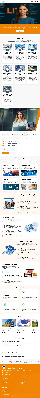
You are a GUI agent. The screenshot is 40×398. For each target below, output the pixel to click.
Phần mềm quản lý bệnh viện (20, 74)
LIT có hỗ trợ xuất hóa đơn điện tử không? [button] (10, 352)
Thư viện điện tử (23, 381)
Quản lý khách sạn (5, 381)
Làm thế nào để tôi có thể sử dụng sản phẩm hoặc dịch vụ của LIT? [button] (15, 356)
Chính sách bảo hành (5, 394)
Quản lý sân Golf (4, 382)
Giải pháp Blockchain (24, 383)
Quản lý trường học (5, 378)
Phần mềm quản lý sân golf (32, 74)
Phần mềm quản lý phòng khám (7, 53)
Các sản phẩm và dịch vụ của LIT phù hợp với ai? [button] (11, 345)
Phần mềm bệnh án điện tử (7, 74)
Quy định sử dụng (5, 390)
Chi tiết (7, 61)
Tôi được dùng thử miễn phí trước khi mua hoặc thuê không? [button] (13, 348)
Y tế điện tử (22, 378)
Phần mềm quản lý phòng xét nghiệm (20, 53)
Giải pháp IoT (23, 382)
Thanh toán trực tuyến (24, 385)
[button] (15, 35)
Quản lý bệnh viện (5, 379)
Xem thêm (4, 332)
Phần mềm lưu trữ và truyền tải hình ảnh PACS (7, 95)
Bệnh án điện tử (23, 379)
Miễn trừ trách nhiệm (5, 391)
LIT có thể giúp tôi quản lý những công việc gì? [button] (11, 341)
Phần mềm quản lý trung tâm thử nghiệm (32, 53)
